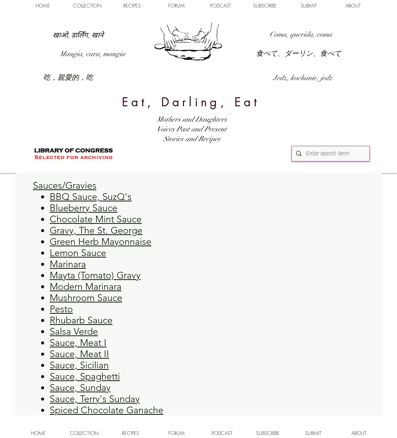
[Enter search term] (330, 153)
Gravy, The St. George (96, 230)
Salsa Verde (74, 331)
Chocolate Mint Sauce (96, 219)
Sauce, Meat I (78, 342)
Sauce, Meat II (79, 353)
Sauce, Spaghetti (85, 376)
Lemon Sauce (78, 252)
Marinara (68, 264)
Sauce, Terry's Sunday (95, 398)
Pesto (61, 308)
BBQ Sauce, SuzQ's (91, 196)
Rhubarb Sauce (81, 320)
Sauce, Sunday (80, 387)
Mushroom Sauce (86, 297)
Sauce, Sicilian (79, 365)
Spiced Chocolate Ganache (106, 410)
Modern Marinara (85, 286)
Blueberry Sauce (83, 207)
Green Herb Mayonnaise (100, 241)
